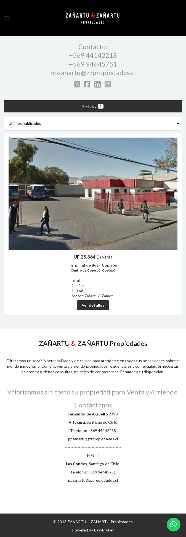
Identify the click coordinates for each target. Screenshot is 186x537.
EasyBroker (104, 530)
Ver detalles (93, 305)
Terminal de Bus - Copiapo (93, 265)
